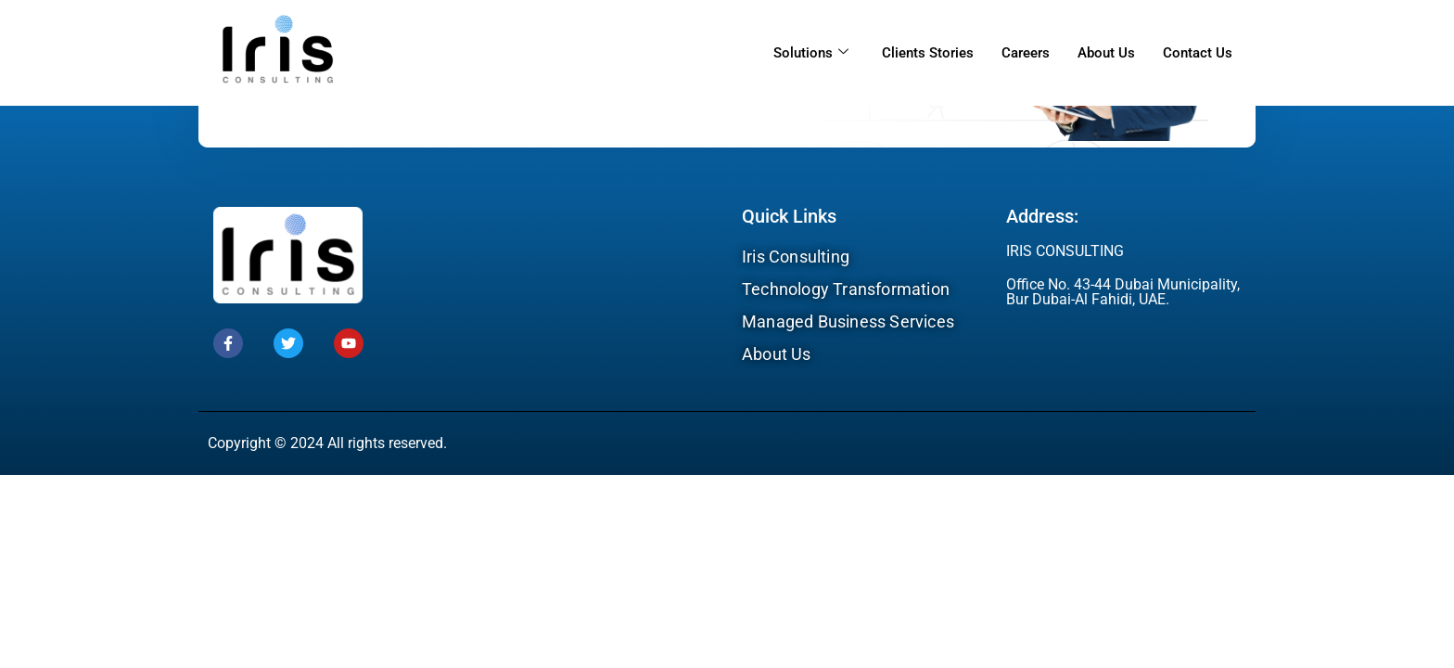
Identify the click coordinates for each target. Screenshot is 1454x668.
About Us (1106, 53)
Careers (1025, 53)
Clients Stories (928, 53)
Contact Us (1197, 53)
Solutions (810, 53)
